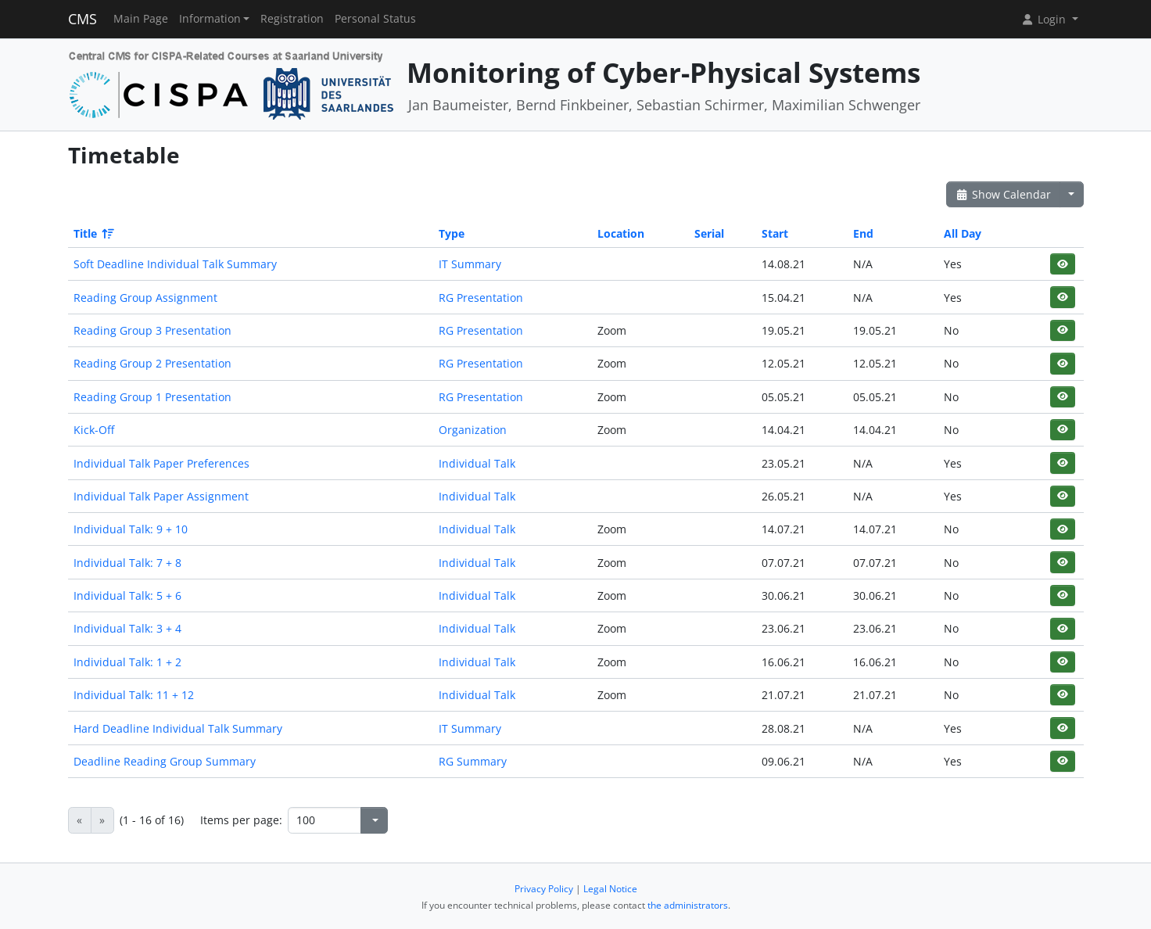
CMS (82, 18)
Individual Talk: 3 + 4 (127, 628)
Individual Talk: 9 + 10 (131, 529)
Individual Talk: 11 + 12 (134, 694)
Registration (292, 19)
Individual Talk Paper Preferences (161, 463)
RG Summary (473, 761)
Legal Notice (610, 888)
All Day (962, 233)
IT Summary (470, 263)
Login (1044, 19)
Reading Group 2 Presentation (152, 363)
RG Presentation (481, 297)
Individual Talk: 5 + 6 (127, 595)
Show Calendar (1004, 194)
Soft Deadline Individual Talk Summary (175, 263)
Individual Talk (477, 463)
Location (620, 233)
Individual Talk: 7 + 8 (127, 562)
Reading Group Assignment (145, 297)
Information (210, 19)
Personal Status (375, 19)
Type (451, 233)
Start (775, 233)
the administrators (687, 905)
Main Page (140, 19)
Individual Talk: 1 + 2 (127, 662)
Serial (709, 233)
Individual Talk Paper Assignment (161, 496)
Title (93, 233)
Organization (473, 429)
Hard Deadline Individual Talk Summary (178, 728)
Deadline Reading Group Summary (165, 761)
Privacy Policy (544, 888)
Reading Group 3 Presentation (152, 330)
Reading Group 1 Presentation (152, 396)
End (863, 233)
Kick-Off (94, 429)
